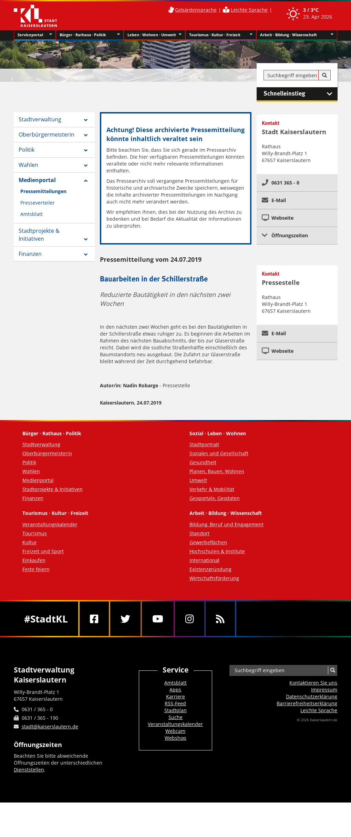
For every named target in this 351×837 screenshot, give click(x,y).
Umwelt (198, 480)
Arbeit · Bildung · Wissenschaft (296, 35)
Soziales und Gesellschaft (218, 453)
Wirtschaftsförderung (214, 578)
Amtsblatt (31, 214)
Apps (175, 689)
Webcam (175, 731)
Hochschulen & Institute (217, 551)
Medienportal (37, 180)
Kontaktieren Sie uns (313, 682)
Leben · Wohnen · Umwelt (154, 35)
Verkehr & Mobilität (211, 489)
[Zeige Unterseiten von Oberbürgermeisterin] (85, 135)
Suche (175, 717)
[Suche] (324, 75)
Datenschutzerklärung (311, 696)
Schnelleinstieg (301, 94)
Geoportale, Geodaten (214, 498)
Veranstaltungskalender (50, 524)
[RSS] (220, 618)
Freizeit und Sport (43, 551)
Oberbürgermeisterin (46, 134)
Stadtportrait (204, 444)
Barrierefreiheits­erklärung (307, 703)
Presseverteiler (37, 202)
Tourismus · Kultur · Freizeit (221, 35)
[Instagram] (189, 618)
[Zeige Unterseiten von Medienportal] (85, 180)
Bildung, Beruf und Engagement (226, 524)
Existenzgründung (210, 569)
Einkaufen (33, 560)
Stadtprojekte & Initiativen (39, 234)
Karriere (175, 696)
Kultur (29, 542)
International (204, 560)
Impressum (324, 689)
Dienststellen (29, 769)
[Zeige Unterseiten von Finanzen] (85, 254)
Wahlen (28, 165)
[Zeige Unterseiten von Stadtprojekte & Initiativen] (85, 239)
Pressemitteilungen (43, 191)
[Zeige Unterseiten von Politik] (85, 150)
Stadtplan (175, 710)
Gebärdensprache (196, 10)
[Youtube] (158, 618)
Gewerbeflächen (208, 542)
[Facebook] (94, 618)
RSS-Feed (175, 703)
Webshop (175, 738)
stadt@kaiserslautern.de (50, 726)
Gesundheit (202, 462)
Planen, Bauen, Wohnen (216, 471)
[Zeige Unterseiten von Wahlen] (85, 165)
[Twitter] (125, 618)
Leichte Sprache (249, 10)
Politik (26, 149)
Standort (199, 533)
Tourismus (34, 533)
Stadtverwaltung (40, 119)
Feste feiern (36, 569)
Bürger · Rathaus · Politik (90, 35)
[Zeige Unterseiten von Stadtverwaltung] (85, 120)
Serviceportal (35, 35)
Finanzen (30, 254)
